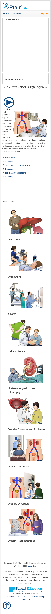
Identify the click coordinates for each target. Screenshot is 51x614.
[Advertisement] (25, 46)
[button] (44, 79)
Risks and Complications (15, 173)
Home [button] (6, 13)
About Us (11, 596)
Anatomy (9, 161)
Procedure (9, 169)
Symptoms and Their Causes (17, 165)
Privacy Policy (38, 596)
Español (44, 13)
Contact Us (25, 599)
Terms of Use (23, 596)
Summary (9, 176)
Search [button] (17, 13)
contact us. (32, 566)
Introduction (10, 158)
